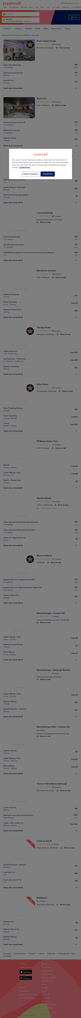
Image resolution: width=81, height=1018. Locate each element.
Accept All (47, 174)
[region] (40, 164)
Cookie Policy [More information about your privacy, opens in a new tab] (24, 167)
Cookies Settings (30, 174)
